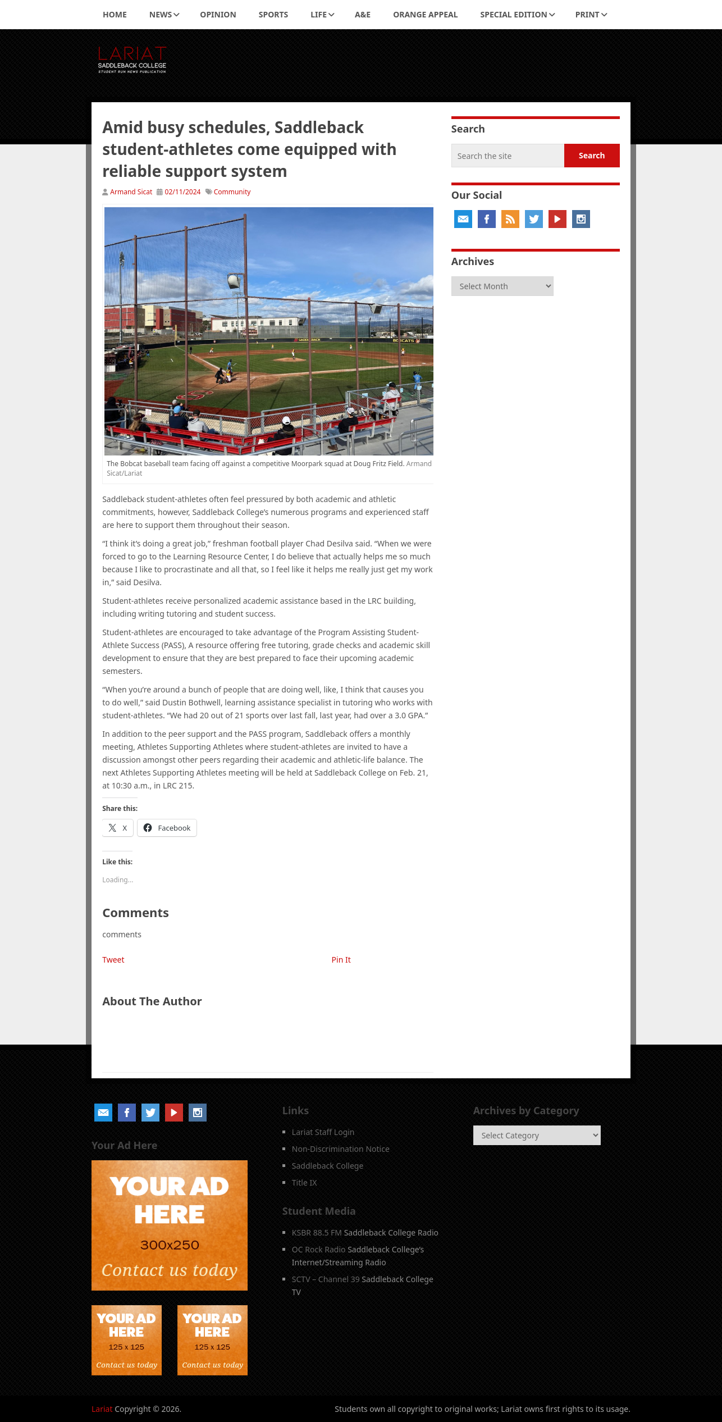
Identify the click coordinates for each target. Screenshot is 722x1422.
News (160, 14)
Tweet (113, 959)
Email (463, 219)
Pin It (341, 959)
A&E (363, 14)
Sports (273, 14)
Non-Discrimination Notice (341, 1148)
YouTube (557, 219)
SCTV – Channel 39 (326, 1279)
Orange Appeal (425, 14)
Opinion (218, 14)
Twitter (534, 219)
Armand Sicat (131, 192)
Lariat (102, 1408)
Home (115, 14)
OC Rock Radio (319, 1249)
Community (232, 192)
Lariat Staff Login (323, 1132)
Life (318, 14)
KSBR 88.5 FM (317, 1232)
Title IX (304, 1182)
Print (587, 14)
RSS (510, 219)
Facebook (487, 219)
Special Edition (514, 14)
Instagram (581, 219)
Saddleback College (328, 1165)
